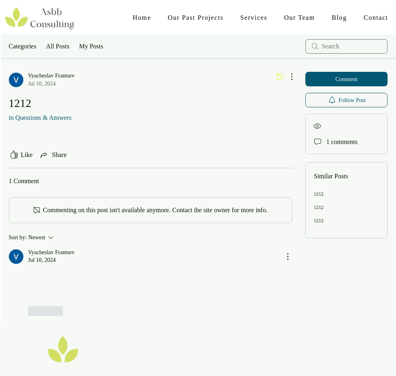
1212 (318, 194)
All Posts (57, 46)
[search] (346, 46)
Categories (22, 46)
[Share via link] (52, 155)
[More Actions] (287, 76)
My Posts (91, 46)
